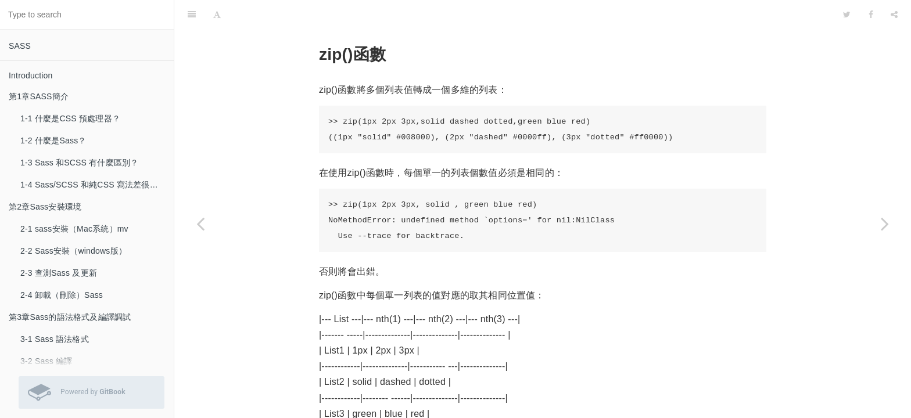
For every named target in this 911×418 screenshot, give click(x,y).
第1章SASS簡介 (39, 96)
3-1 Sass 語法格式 (54, 339)
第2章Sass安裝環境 (45, 206)
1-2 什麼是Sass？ (53, 140)
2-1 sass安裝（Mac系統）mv (74, 228)
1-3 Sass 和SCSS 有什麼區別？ (79, 162)
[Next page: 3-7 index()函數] (885, 223)
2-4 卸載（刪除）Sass (61, 295)
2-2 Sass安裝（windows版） (73, 250)
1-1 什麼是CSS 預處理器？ (70, 118)
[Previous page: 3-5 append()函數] (200, 223)
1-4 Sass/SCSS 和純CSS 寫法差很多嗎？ (97, 184)
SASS (20, 46)
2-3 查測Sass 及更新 (58, 273)
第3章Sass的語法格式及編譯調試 (70, 317)
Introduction (31, 75)
